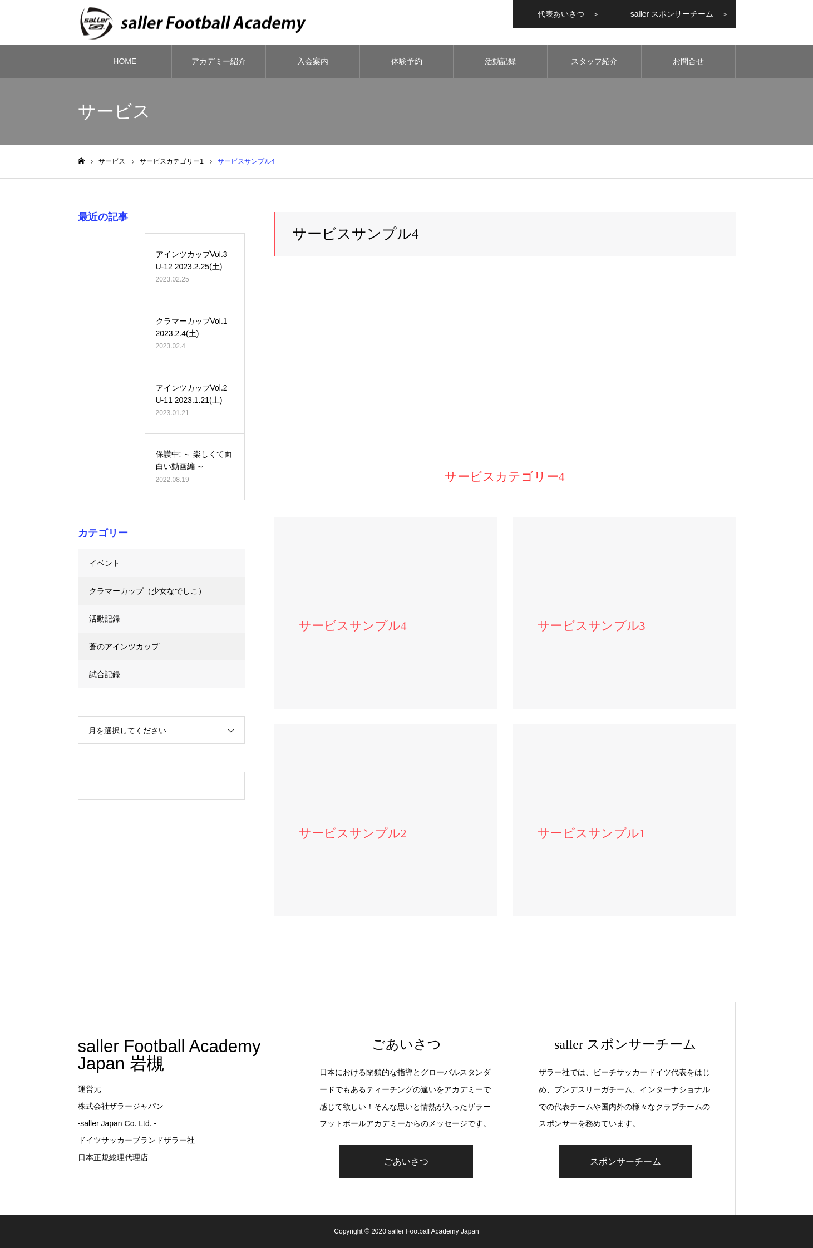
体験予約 (406, 61)
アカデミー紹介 (218, 61)
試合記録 (104, 674)
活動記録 (500, 61)
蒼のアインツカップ (124, 646)
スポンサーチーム (625, 1161)
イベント (104, 563)
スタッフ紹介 (594, 61)
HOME (124, 61)
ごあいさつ (406, 1161)
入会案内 (312, 61)
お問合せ (688, 61)
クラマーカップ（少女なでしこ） (147, 590)
